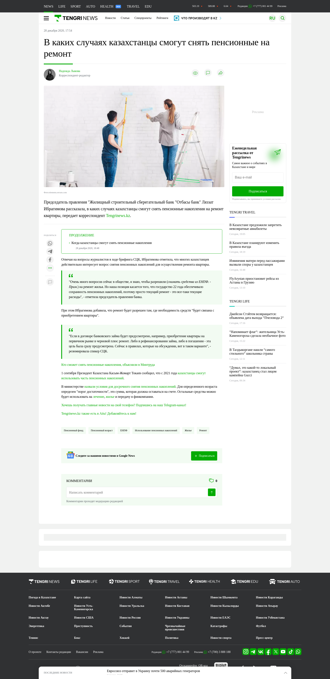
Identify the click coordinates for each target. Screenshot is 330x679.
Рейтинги (162, 18)
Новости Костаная (177, 605)
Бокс (77, 637)
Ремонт (203, 430)
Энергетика (36, 626)
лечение (98, 396)
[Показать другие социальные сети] (50, 268)
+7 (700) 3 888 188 (219, 652)
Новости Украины (177, 617)
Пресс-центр (264, 637)
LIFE (61, 6)
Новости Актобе (39, 605)
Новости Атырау (267, 605)
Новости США (83, 617)
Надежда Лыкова (69, 71)
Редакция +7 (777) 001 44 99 (255, 6)
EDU (148, 6)
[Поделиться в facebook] (50, 260)
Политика (171, 637)
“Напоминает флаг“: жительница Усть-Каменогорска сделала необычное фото (257, 333)
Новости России (130, 617)
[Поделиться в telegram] (50, 252)
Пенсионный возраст (102, 430)
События (126, 626)
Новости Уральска (132, 605)
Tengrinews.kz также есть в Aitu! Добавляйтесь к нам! (98, 413)
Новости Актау (39, 617)
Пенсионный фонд (73, 430)
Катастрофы (218, 626)
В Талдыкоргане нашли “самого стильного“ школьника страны (252, 351)
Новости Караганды (269, 597)
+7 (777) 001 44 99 (177, 652)
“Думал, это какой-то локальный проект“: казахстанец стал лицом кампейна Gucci (253, 371)
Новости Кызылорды (224, 605)
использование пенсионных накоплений (156, 430)
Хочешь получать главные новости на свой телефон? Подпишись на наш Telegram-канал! (123, 405)
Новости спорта (221, 637)
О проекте (35, 652)
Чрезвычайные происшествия (175, 627)
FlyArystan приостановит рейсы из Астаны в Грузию (254, 280)
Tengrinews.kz (118, 215)
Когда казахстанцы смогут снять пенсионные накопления (112, 243)
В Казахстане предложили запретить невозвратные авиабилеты (255, 226)
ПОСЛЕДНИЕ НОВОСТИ (58, 672)
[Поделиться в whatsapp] (50, 244)
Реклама (281, 6)
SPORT (76, 6)
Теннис (33, 637)
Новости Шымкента (224, 597)
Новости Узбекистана (270, 617)
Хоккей (124, 637)
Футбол (261, 626)
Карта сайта (82, 597)
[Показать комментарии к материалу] (50, 282)
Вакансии (82, 652)
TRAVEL (133, 6)
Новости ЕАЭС (220, 617)
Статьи (125, 18)
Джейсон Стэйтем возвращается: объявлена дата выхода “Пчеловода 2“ (256, 316)
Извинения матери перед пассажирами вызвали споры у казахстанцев (257, 262)
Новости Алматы (131, 597)
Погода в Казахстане (42, 597)
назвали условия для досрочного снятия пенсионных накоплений (130, 386)
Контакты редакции (58, 652)
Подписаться (258, 191)
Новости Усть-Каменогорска (83, 607)
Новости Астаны (176, 597)
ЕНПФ (123, 430)
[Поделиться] (220, 73)
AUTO (90, 6)
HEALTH (110, 6)
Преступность (83, 626)
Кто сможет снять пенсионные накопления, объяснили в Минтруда (108, 364)
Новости (110, 18)
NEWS (48, 6)
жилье (110, 396)
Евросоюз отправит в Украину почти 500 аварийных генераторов (153, 671)
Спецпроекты (143, 18)
